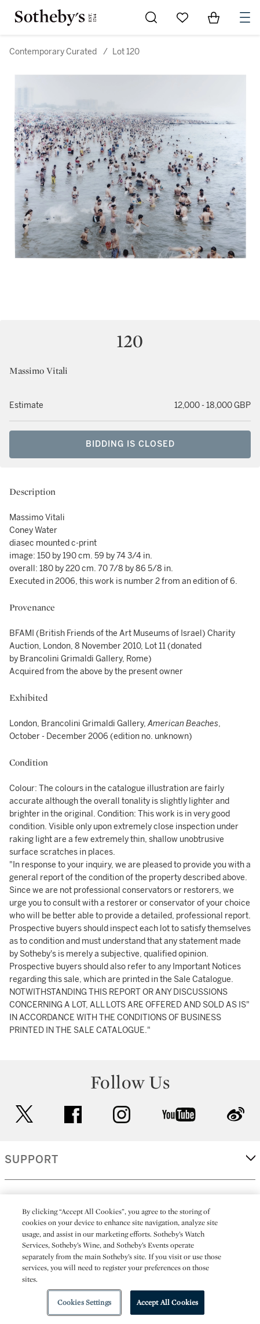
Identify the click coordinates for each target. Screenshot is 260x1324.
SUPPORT (31, 1159)
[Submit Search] (151, 17)
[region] (130, 1259)
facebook (73, 1114)
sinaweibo (235, 1114)
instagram (121, 1114)
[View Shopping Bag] (214, 17)
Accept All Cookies (167, 1302)
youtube (179, 1114)
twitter (24, 1114)
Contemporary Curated (53, 52)
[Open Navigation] (245, 17)
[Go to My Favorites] (182, 17)
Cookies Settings (84, 1302)
